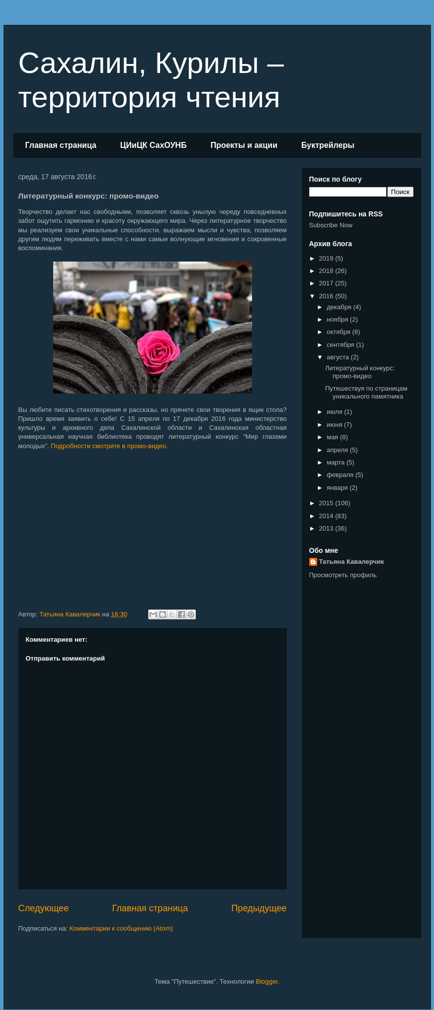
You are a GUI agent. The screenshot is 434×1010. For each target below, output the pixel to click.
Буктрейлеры (327, 145)
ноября (338, 319)
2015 (327, 503)
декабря (340, 307)
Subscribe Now (330, 225)
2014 (327, 516)
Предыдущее (258, 908)
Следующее (43, 908)
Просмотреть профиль (343, 575)
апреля (338, 450)
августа (338, 357)
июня (335, 424)
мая (333, 437)
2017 (327, 283)
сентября (341, 344)
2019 (327, 258)
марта (337, 462)
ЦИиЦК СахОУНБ (153, 145)
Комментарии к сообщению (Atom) (121, 928)
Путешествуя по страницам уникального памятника (366, 392)
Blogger (266, 981)
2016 (327, 296)
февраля (341, 474)
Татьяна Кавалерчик (351, 561)
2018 (327, 270)
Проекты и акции (243, 145)
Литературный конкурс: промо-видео (360, 372)
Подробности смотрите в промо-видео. (109, 446)
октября (339, 332)
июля (335, 411)
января (338, 487)
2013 (327, 528)
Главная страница (60, 145)
